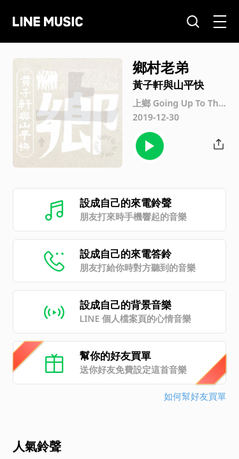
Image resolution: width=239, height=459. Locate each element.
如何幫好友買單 (195, 396)
